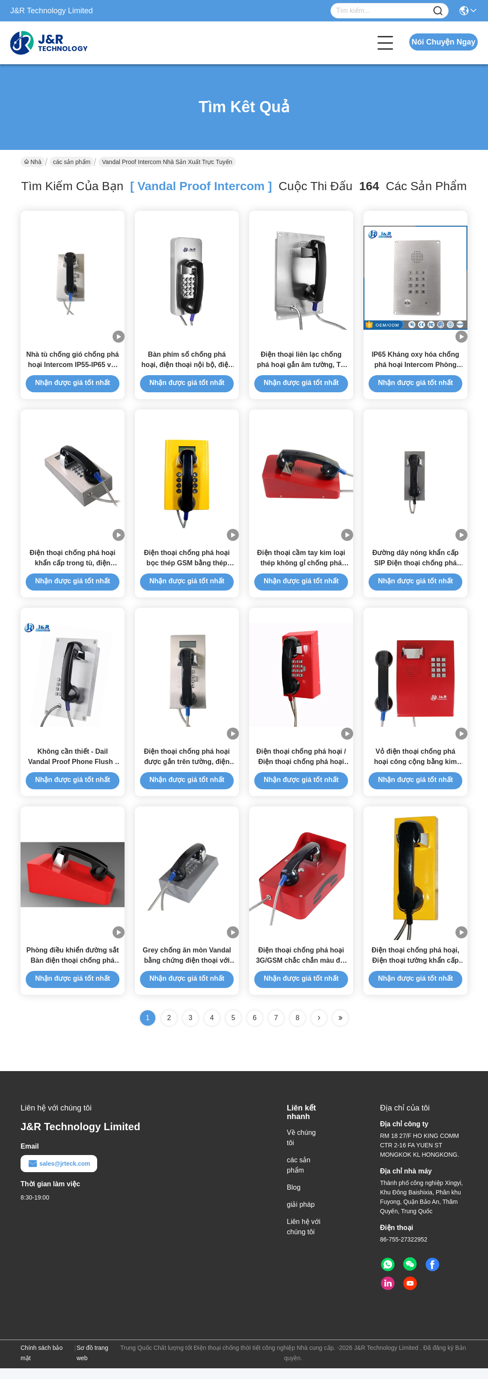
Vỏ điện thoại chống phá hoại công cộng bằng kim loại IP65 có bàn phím (415, 770)
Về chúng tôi (301, 1148)
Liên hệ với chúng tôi (304, 1237)
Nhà (33, 161)
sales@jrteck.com (58, 1174)
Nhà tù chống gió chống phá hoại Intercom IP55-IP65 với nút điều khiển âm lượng (72, 367)
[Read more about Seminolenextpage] (319, 1028)
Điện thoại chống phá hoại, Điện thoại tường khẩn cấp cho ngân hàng (415, 971)
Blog (294, 1198)
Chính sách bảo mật (41, 1363)
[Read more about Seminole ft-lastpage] (340, 1028)
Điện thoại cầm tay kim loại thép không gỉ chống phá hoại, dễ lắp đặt (301, 568)
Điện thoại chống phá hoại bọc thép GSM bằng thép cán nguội (187, 568)
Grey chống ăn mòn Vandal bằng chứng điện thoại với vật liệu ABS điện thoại (187, 971)
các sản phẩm (72, 161)
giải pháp (301, 1215)
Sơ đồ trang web (92, 1363)
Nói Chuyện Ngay (443, 42)
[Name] (438, 11)
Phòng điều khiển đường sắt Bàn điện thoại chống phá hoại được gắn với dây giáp (73, 971)
